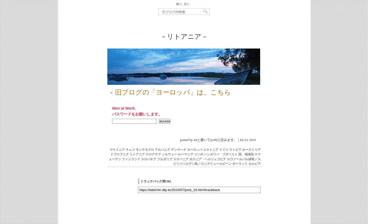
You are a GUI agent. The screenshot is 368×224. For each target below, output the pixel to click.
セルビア (254, 164)
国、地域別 (246, 154)
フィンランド (131, 159)
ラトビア (235, 149)
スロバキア (148, 159)
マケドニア (117, 149)
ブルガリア (164, 159)
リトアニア (137, 154)
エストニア (210, 149)
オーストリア (251, 149)
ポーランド (240, 164)
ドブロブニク (119, 154)
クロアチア (153, 154)
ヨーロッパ (194, 149)
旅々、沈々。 (184, 4)
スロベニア (181, 159)
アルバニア (162, 149)
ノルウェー (169, 154)
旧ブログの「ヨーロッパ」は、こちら (173, 92)
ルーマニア (185, 154)
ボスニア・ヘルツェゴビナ (207, 159)
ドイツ (223, 149)
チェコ (130, 149)
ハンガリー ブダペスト (221, 154)
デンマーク (178, 149)
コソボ (198, 154)
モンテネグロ (145, 149)
